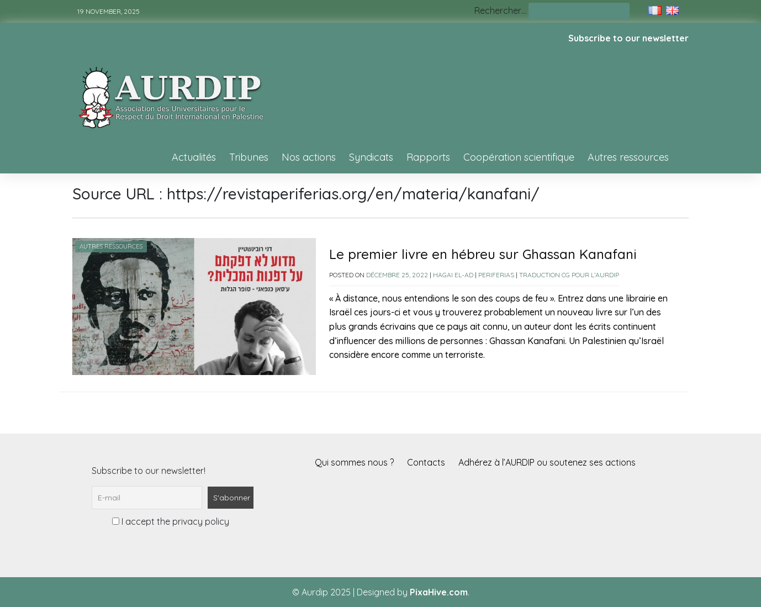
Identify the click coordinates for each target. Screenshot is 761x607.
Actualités (194, 157)
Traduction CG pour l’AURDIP (569, 275)
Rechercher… (500, 10)
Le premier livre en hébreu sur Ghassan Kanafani (483, 254)
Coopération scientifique (518, 157)
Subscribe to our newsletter (628, 38)
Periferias (496, 275)
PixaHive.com (439, 592)
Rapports (428, 157)
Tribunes (248, 157)
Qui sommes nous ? (354, 462)
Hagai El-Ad (453, 275)
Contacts (426, 462)
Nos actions (309, 157)
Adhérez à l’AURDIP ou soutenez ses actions (547, 462)
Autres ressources (628, 157)
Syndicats (371, 157)
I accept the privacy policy (170, 521)
